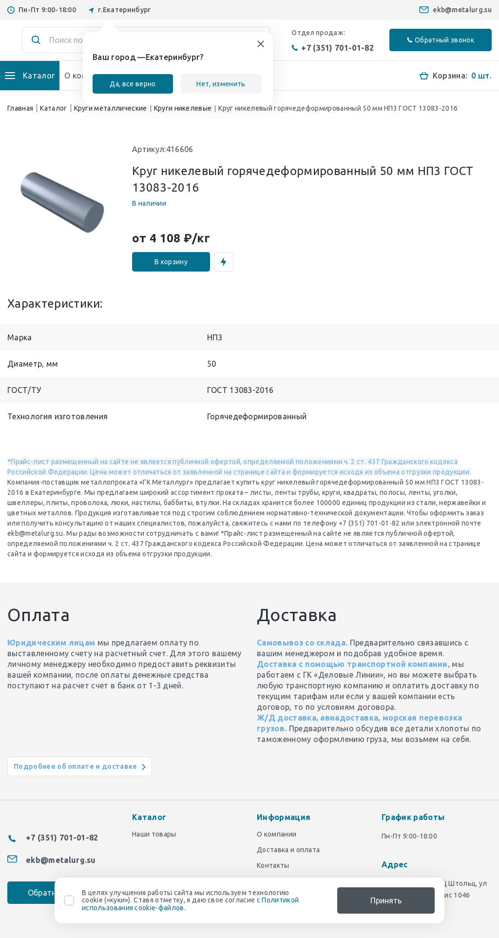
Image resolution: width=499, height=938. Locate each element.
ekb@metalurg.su (462, 10)
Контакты (273, 865)
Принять (386, 900)
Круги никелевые (183, 108)
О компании (276, 834)
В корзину (171, 262)
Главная (20, 108)
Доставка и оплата (288, 850)
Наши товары (154, 834)
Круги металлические (110, 108)
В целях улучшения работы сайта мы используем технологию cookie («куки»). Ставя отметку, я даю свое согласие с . (190, 900)
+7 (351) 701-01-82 (332, 47)
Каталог (53, 108)
